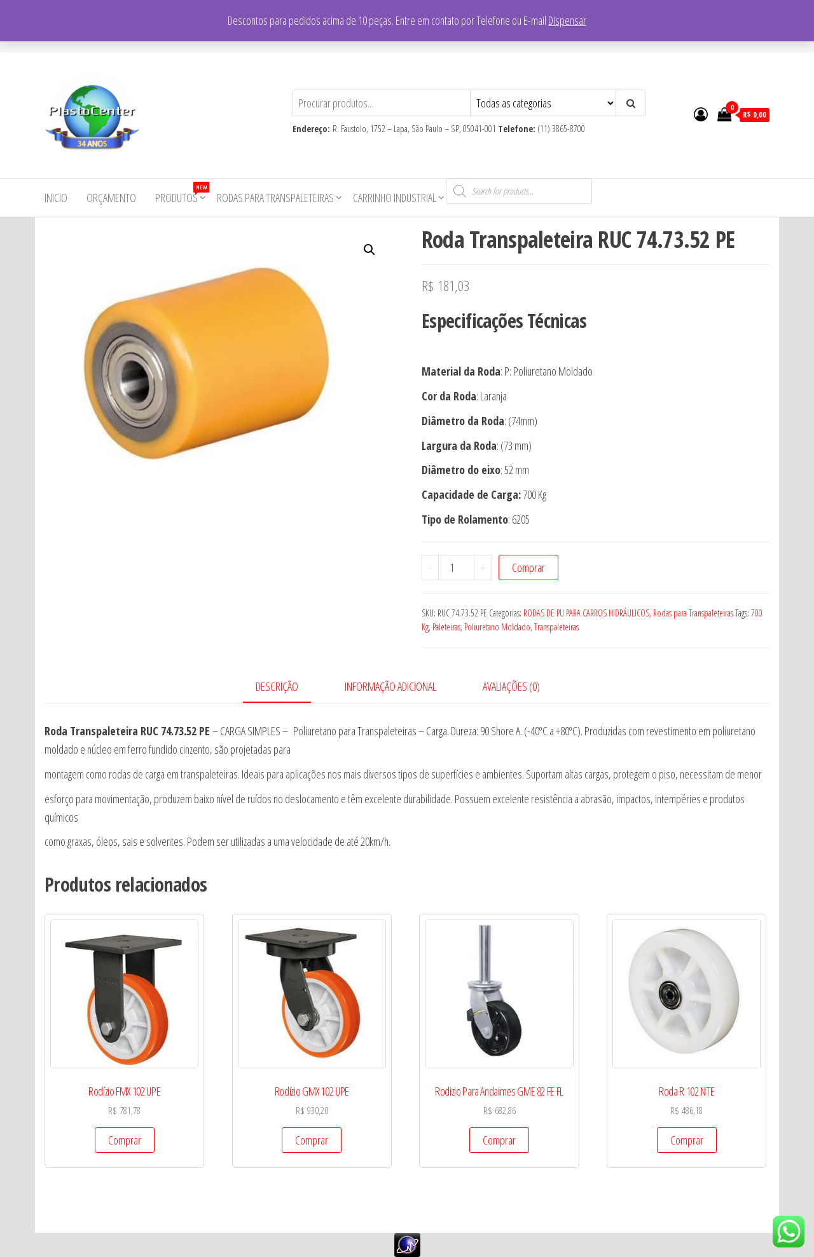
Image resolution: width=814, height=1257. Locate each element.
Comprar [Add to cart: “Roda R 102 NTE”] (686, 1140)
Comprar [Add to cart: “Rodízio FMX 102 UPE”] (124, 1140)
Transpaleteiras (556, 627)
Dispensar (567, 20)
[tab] (286, 687)
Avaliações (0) (511, 686)
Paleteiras (446, 627)
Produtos (181, 193)
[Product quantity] (456, 567)
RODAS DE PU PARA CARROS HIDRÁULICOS (586, 613)
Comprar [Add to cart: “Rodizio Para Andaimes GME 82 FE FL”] (499, 1140)
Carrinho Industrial (394, 197)
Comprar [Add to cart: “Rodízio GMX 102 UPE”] (311, 1140)
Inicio (56, 197)
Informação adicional (390, 686)
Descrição (277, 686)
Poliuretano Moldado (497, 627)
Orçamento (111, 197)
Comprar (528, 567)
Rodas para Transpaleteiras (275, 197)
